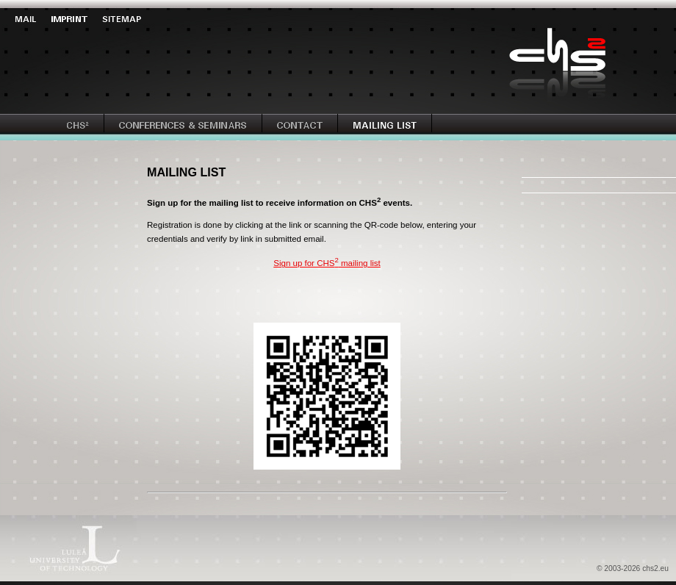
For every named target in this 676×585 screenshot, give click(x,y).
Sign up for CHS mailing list (327, 263)
